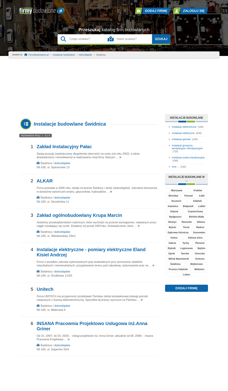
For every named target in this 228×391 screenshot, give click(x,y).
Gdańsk (197, 201)
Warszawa (176, 190)
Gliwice (201, 222)
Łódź (202, 195)
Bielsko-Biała (196, 216)
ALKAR (45, 180)
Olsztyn (172, 222)
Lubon (186, 274)
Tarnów (185, 253)
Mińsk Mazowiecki (178, 258)
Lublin (201, 206)
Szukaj (161, 39)
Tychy (185, 243)
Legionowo (186, 248)
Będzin (201, 248)
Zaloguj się (194, 11)
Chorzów (200, 253)
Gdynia (174, 211)
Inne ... (175, 166)
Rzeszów (187, 222)
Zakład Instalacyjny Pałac (64, 146)
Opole (171, 253)
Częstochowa (195, 211)
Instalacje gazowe (181, 139)
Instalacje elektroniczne (184, 126)
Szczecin (176, 201)
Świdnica (175, 264)
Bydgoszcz (175, 216)
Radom (200, 227)
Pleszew (199, 243)
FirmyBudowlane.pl (38, 55)
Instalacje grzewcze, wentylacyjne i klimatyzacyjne (187, 147)
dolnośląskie (85, 55)
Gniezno (199, 258)
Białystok (188, 206)
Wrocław (173, 195)
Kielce (174, 237)
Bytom (172, 227)
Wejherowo (196, 264)
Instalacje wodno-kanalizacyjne (188, 157)
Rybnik (172, 248)
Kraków (198, 190)
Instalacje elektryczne (183, 133)
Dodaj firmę (156, 11)
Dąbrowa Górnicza (178, 232)
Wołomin (199, 269)
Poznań (188, 195)
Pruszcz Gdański (178, 269)
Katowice (173, 206)
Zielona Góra (195, 237)
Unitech (45, 289)
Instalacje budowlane (64, 55)
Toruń (186, 227)
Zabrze (172, 243)
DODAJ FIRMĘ (186, 288)
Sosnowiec (199, 232)
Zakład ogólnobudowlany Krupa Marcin (79, 215)
